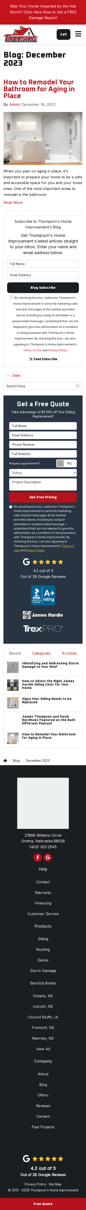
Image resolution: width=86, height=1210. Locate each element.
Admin (14, 104)
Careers (43, 1116)
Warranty (43, 892)
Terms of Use (32, 350)
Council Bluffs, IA (43, 1017)
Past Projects (43, 1127)
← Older (14, 375)
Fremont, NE (43, 1027)
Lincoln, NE (43, 1006)
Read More (13, 202)
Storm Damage (43, 970)
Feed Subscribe (43, 359)
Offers (43, 1095)
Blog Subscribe (43, 287)
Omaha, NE (43, 996)
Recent (15, 653)
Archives (69, 653)
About (43, 1074)
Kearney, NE (43, 1038)
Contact (43, 882)
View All (43, 1049)
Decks (43, 960)
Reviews (43, 1106)
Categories (41, 653)
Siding (43, 939)
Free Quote (43, 1204)
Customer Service (43, 913)
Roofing (43, 949)
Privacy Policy (57, 350)
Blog (43, 1084)
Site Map (55, 1184)
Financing (43, 903)
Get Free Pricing (43, 497)
